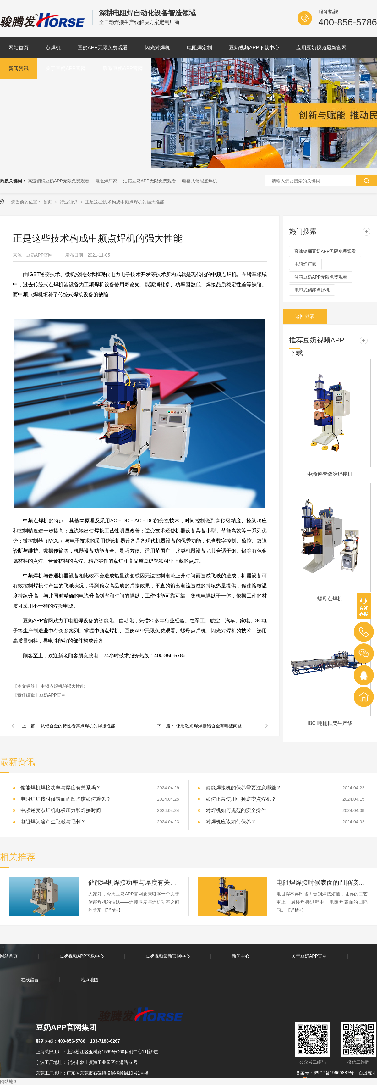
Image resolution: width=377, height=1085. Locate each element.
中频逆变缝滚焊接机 (329, 474)
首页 (48, 201)
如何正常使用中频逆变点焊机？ (241, 799)
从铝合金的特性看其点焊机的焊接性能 (78, 725)
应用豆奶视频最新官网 (321, 47)
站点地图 (89, 979)
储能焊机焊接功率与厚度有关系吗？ (60, 787)
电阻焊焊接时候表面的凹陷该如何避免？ (65, 799)
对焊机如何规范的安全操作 (236, 810)
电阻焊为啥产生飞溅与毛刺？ (53, 821)
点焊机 (53, 47)
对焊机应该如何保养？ (231, 821)
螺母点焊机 (329, 598)
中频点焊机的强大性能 (63, 686)
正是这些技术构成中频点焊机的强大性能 (124, 201)
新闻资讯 (18, 68)
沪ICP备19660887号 (334, 1072)
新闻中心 (240, 956)
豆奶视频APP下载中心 (254, 47)
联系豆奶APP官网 (123, 68)
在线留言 (30, 979)
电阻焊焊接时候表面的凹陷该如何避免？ (322, 882)
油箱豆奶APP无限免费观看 (149, 180)
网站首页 (18, 47)
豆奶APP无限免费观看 (103, 47)
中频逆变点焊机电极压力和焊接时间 (60, 810)
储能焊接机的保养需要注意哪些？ (243, 787)
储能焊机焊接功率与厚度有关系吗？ (133, 882)
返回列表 (305, 316)
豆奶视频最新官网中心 (168, 956)
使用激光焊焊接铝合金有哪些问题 (209, 725)
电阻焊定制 (199, 47)
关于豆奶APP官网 (66, 68)
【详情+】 (113, 910)
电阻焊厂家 (106, 180)
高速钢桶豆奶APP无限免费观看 (58, 180)
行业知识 (69, 201)
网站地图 (9, 1081)
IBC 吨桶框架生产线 (329, 723)
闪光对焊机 (157, 47)
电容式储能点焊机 (199, 180)
